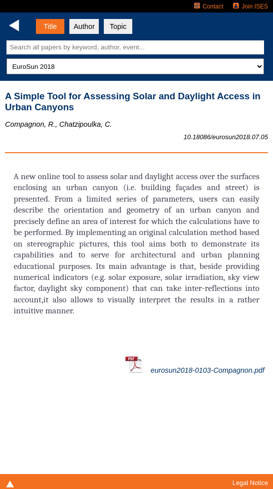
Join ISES (250, 6)
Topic (118, 26)
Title (50, 26)
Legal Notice (250, 483)
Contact (208, 6)
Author (83, 26)
